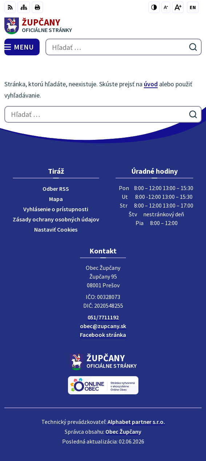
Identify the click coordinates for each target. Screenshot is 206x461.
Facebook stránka (103, 334)
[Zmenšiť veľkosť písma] (165, 7)
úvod (151, 84)
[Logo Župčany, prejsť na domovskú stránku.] (103, 25)
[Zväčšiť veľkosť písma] (178, 7)
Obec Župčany (123, 431)
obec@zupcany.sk (103, 326)
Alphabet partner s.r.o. (136, 421)
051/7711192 (103, 317)
